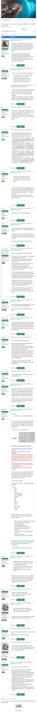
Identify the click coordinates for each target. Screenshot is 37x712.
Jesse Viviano (5, 130)
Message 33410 (13, 39)
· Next (15, 34)
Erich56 (3, 68)
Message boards (5, 24)
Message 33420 (13, 248)
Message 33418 (13, 208)
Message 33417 (13, 171)
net (27, 429)
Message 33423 (13, 337)
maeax (3, 589)
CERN (20, 710)
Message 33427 (13, 556)
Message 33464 (13, 642)
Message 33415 (13, 107)
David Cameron (5, 249)
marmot (3, 39)
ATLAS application (13, 24)
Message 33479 (13, 662)
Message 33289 (18, 172)
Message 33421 (13, 299)
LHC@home (5, 20)
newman (3, 662)
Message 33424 (13, 371)
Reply (18, 65)
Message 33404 (18, 69)
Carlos (3, 171)
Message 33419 (13, 223)
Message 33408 (18, 557)
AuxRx (3, 384)
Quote (22, 65)
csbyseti (3, 337)
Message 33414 (13, 68)
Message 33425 (13, 384)
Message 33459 (13, 628)
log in (15, 31)
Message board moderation (6, 26)
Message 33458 (13, 603)
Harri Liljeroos (5, 603)
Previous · (3, 34)
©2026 (18, 710)
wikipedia (30, 547)
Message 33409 (18, 40)
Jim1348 (3, 556)
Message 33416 (13, 129)
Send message (5, 48)
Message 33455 (13, 589)
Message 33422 (13, 317)
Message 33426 (13, 409)
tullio (3, 107)
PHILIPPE (4, 409)
